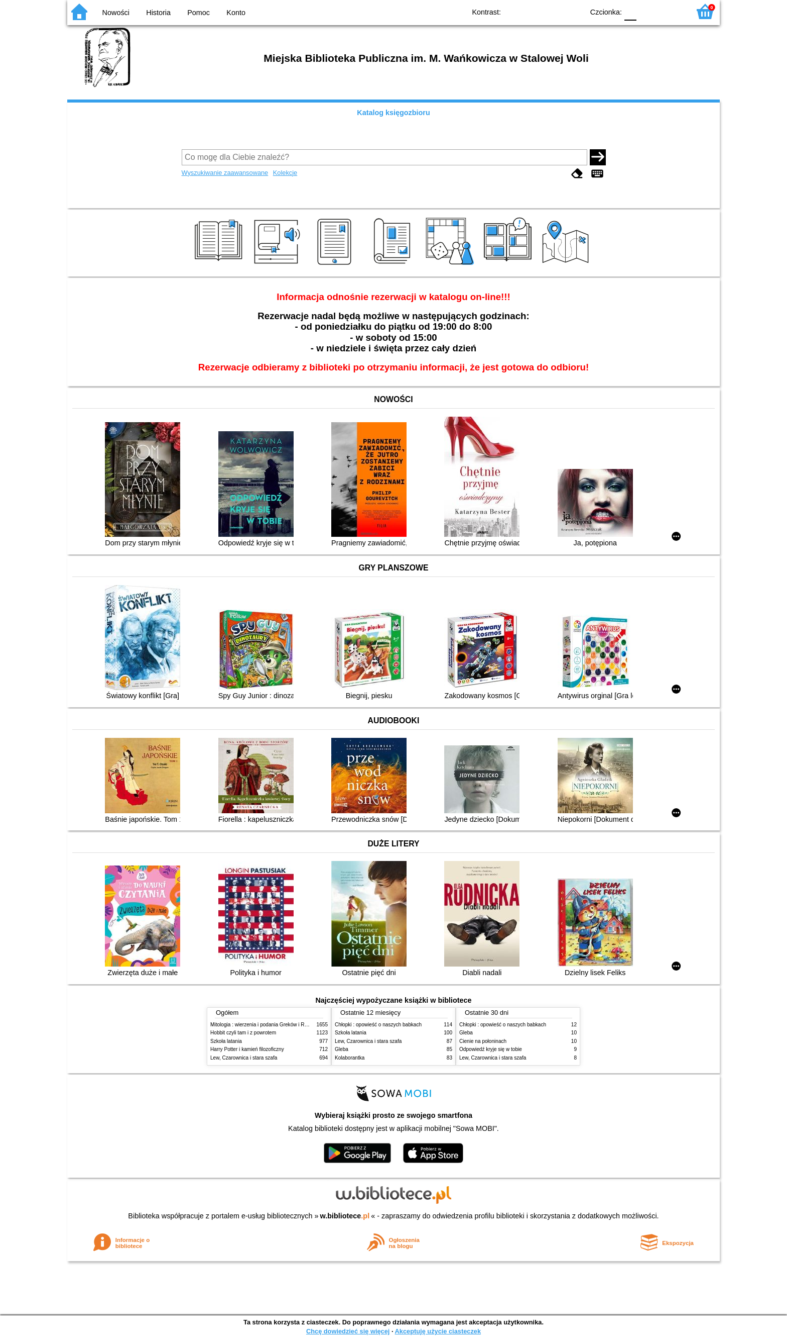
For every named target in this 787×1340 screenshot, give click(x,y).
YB (553, 11)
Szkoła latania (226, 1041)
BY (573, 11)
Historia (158, 13)
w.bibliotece (345, 1216)
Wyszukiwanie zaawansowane (225, 172)
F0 (630, 11)
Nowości (115, 13)
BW (532, 11)
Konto (235, 13)
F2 (671, 11)
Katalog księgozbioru (393, 113)
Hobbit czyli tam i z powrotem (243, 1032)
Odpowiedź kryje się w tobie (490, 1049)
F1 (647, 11)
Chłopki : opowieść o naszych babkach (378, 1024)
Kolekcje (285, 172)
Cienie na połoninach (482, 1041)
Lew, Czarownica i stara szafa (243, 1058)
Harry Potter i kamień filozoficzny (247, 1049)
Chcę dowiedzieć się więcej (347, 1331)
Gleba (341, 1049)
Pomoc (198, 13)
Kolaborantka (349, 1058)
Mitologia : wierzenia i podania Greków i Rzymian (265, 1024)
